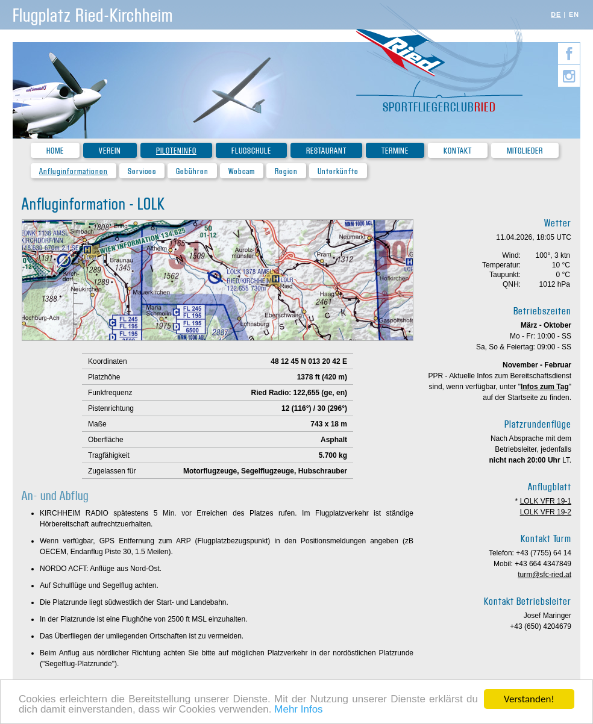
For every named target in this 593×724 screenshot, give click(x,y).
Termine (395, 151)
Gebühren (192, 171)
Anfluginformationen (73, 171)
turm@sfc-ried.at (544, 574)
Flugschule (251, 151)
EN (574, 14)
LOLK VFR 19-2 (545, 512)
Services (142, 171)
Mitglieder (525, 151)
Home (55, 151)
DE (556, 14)
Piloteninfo (176, 151)
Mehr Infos (298, 710)
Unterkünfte (338, 171)
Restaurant (326, 151)
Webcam (241, 171)
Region (286, 171)
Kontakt (458, 151)
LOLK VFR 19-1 (545, 501)
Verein (110, 151)
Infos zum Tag (545, 386)
